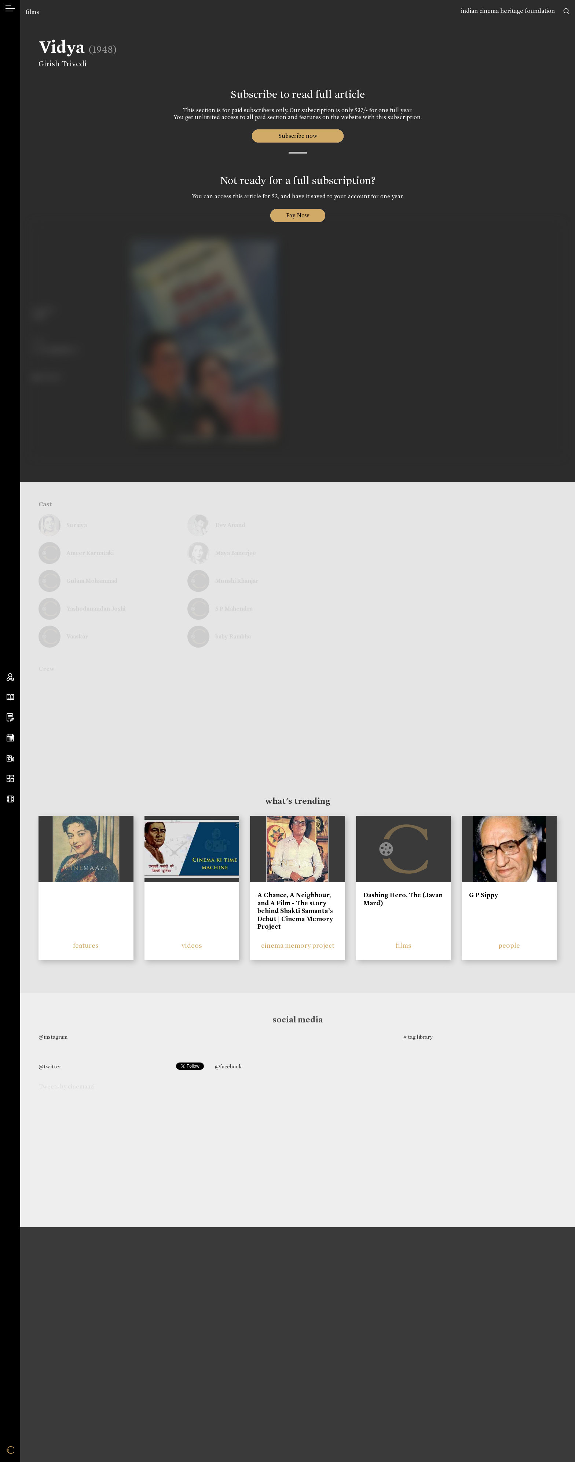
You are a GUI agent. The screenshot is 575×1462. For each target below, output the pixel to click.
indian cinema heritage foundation (508, 11)
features (86, 945)
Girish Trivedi (61, 64)
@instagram (53, 1037)
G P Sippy (483, 895)
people (509, 945)
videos (192, 945)
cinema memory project (297, 945)
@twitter (50, 1066)
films (32, 12)
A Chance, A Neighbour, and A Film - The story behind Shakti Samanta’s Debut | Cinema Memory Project (295, 911)
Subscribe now (297, 135)
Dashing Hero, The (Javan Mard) (403, 899)
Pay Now (298, 215)
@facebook (228, 1066)
